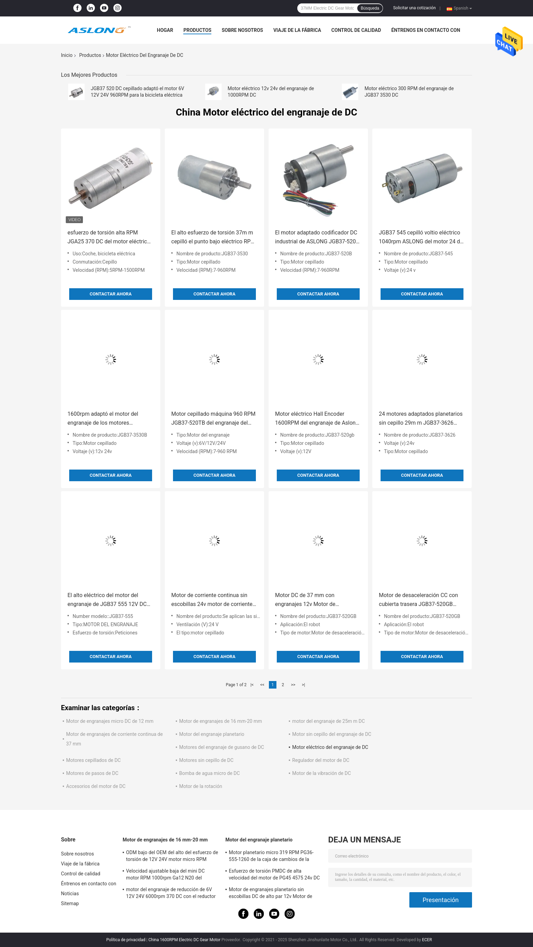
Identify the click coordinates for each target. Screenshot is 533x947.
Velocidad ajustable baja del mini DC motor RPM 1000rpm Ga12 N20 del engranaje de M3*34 (165, 875)
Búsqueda (370, 8)
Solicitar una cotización (414, 7)
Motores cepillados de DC (93, 760)
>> (293, 684)
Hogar (165, 30)
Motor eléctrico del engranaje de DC (330, 747)
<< (262, 684)
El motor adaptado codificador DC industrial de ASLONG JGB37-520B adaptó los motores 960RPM (317, 237)
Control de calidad (356, 30)
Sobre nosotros (242, 30)
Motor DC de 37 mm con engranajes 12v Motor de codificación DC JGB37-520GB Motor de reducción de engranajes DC (316, 600)
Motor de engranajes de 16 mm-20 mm (220, 721)
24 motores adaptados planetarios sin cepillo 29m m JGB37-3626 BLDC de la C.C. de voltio (421, 419)
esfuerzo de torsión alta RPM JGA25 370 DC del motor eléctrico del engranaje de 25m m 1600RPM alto (109, 237)
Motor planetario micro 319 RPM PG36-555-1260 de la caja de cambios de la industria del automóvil (271, 857)
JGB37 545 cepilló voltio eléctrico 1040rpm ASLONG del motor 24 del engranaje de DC (421, 237)
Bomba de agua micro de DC (209, 773)
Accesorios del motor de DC (95, 786)
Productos (197, 30)
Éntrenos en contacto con (425, 30)
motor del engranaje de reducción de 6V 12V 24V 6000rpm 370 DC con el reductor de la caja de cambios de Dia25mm (171, 894)
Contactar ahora (111, 293)
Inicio (67, 55)
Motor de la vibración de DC (321, 773)
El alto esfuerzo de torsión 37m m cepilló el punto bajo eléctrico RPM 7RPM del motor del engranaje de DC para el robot (213, 237)
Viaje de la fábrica (297, 30)
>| (303, 684)
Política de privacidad (125, 939)
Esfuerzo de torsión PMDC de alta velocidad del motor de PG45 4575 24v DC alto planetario (274, 875)
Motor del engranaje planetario (211, 734)
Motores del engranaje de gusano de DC (221, 747)
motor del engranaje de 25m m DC (328, 721)
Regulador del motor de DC (320, 760)
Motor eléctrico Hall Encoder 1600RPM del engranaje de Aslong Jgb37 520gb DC (317, 419)
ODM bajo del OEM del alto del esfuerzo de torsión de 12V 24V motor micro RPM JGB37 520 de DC (172, 857)
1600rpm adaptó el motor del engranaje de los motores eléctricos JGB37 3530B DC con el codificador (109, 419)
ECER (427, 939)
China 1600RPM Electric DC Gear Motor (184, 939)
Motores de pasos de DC (92, 773)
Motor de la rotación (200, 786)
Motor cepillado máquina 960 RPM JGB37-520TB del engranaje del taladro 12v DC (213, 419)
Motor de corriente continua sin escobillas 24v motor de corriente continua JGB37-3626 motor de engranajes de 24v (211, 600)
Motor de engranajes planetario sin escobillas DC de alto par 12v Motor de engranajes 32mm (270, 894)
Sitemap (70, 903)
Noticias (70, 893)
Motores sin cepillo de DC (206, 760)
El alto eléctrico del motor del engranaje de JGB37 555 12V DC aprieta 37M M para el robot (107, 600)
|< (251, 684)
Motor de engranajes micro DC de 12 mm (109, 721)
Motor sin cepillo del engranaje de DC (331, 734)
